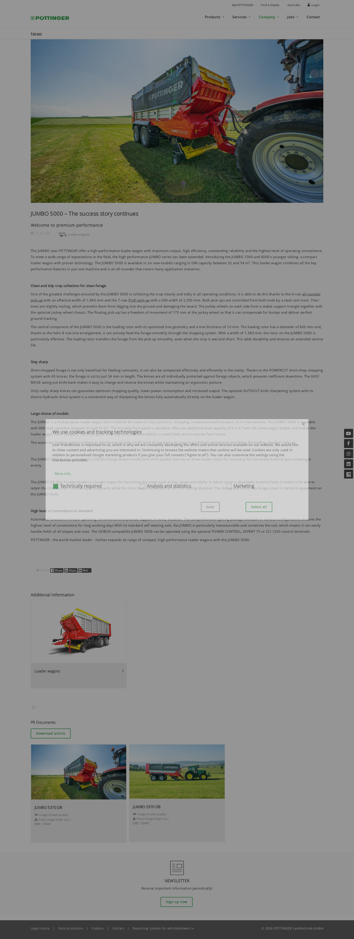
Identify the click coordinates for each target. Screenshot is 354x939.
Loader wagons (74, 232)
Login (313, 5)
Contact (118, 926)
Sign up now (176, 900)
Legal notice (40, 926)
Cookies (97, 926)
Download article (50, 731)
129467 (46, 822)
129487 (144, 821)
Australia (293, 5)
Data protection (70, 926)
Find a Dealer (270, 5)
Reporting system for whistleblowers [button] (162, 926)
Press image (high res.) (52, 817)
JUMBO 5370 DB (48, 805)
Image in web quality (51, 813)
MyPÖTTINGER (242, 5)
